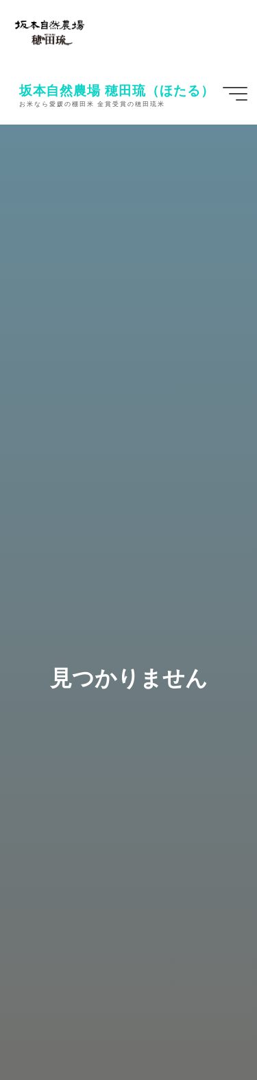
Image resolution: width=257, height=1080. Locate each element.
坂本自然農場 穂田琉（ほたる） (117, 90)
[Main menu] (235, 94)
